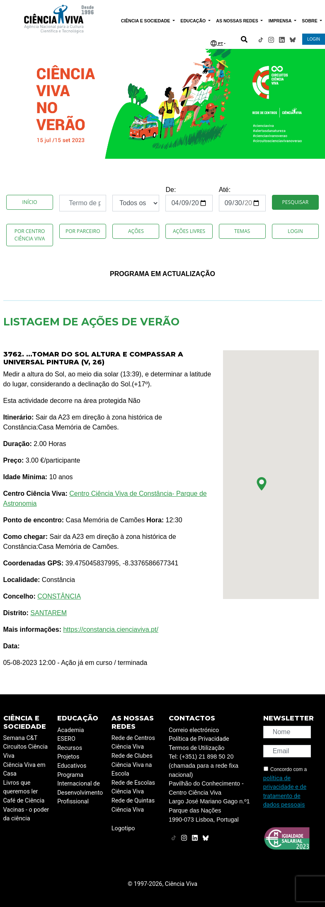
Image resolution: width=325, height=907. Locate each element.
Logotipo (123, 828)
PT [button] (217, 43)
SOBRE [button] (310, 20)
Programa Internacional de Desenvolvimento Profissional (80, 788)
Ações (136, 231)
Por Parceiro (82, 231)
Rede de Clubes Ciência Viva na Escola (132, 764)
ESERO (66, 738)
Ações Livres (189, 231)
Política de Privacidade (199, 738)
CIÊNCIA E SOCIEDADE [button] (146, 20)
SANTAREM (48, 612)
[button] (261, 483)
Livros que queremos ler (20, 787)
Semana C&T (20, 738)
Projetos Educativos (71, 761)
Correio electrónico (194, 730)
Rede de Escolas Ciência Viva (133, 787)
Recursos (69, 748)
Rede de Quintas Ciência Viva (133, 805)
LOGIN (313, 39)
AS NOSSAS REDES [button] (237, 20)
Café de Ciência (24, 800)
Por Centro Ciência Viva (30, 235)
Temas (242, 231)
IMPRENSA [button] (281, 20)
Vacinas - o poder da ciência (26, 814)
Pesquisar (295, 202)
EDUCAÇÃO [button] (193, 20)
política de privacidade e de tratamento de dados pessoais (284, 792)
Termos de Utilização (197, 748)
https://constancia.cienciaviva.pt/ (110, 629)
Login (295, 231)
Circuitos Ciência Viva (25, 751)
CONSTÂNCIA (59, 596)
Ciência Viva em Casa (24, 769)
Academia (70, 730)
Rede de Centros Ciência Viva (133, 743)
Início (29, 202)
